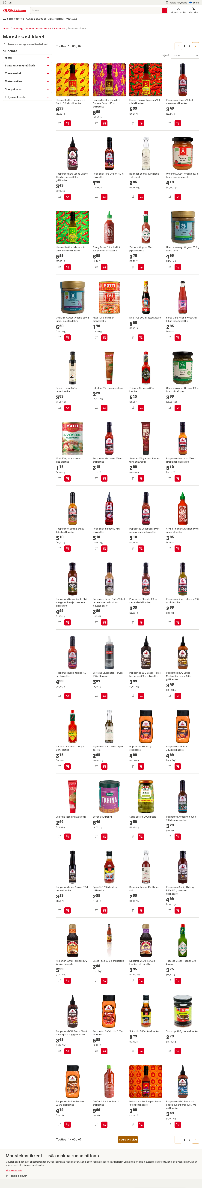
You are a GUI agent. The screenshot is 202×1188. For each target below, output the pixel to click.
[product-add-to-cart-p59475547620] (178, 337)
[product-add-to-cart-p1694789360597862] (67, 1125)
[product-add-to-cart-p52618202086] (178, 1051)
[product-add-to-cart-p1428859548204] (67, 696)
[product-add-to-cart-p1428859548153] (104, 478)
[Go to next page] (195, 46)
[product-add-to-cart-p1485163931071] (178, 408)
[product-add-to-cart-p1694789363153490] (178, 696)
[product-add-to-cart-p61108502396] (67, 408)
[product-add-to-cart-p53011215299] (67, 910)
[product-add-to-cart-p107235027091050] (104, 981)
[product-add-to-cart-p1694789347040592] (141, 123)
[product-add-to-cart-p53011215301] (178, 837)
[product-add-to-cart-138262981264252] (141, 766)
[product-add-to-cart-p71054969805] (67, 837)
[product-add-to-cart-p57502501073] (104, 1125)
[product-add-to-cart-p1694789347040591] (67, 123)
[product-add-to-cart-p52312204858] (141, 837)
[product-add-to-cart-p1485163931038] (178, 267)
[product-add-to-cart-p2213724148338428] (141, 910)
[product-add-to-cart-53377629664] (178, 548)
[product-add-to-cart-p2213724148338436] (104, 766)
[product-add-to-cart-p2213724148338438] (141, 197)
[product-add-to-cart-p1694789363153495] (178, 1125)
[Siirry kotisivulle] (14, 10)
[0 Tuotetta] (194, 10)
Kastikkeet (59, 28)
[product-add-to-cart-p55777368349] (104, 837)
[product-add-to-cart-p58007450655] (104, 267)
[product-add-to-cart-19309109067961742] (178, 123)
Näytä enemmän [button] (14, 1170)
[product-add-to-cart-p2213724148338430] (141, 981)
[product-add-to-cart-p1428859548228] (178, 478)
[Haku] (164, 10)
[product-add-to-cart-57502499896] (67, 548)
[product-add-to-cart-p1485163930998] (67, 337)
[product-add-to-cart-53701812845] (104, 197)
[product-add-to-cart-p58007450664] (141, 337)
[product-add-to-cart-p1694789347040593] (141, 1125)
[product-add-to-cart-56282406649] (104, 548)
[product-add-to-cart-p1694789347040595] (104, 123)
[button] (178, 10)
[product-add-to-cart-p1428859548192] (104, 622)
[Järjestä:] (185, 55)
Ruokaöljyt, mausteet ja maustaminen (32, 28)
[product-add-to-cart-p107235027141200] (178, 981)
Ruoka (6, 28)
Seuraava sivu (128, 1139)
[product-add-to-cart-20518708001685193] (67, 622)
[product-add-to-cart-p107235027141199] (141, 267)
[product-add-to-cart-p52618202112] (104, 910)
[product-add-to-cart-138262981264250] (178, 766)
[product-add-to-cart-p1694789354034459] (104, 696)
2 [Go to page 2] (189, 46)
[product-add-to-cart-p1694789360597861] (104, 1051)
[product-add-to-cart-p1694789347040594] (67, 267)
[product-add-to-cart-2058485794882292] (141, 548)
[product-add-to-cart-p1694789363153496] (67, 197)
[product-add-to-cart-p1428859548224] (141, 622)
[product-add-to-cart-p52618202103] (141, 1051)
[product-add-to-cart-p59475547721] (104, 337)
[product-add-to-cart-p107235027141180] (141, 408)
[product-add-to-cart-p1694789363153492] (141, 696)
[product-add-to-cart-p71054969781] (104, 408)
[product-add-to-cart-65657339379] (141, 478)
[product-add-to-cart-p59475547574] (67, 478)
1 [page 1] (184, 46)
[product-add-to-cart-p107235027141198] (67, 766)
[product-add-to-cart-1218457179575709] (178, 622)
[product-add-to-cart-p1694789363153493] (67, 1051)
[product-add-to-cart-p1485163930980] (178, 197)
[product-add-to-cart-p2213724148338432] (67, 981)
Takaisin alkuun (16, 1175)
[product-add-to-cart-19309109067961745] (178, 910)
